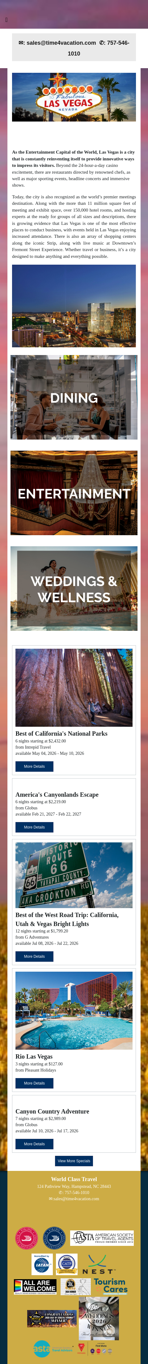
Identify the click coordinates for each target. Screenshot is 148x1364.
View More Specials (74, 1161)
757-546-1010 (77, 1192)
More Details (34, 766)
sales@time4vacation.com (76, 1199)
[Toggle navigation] (6, 21)
